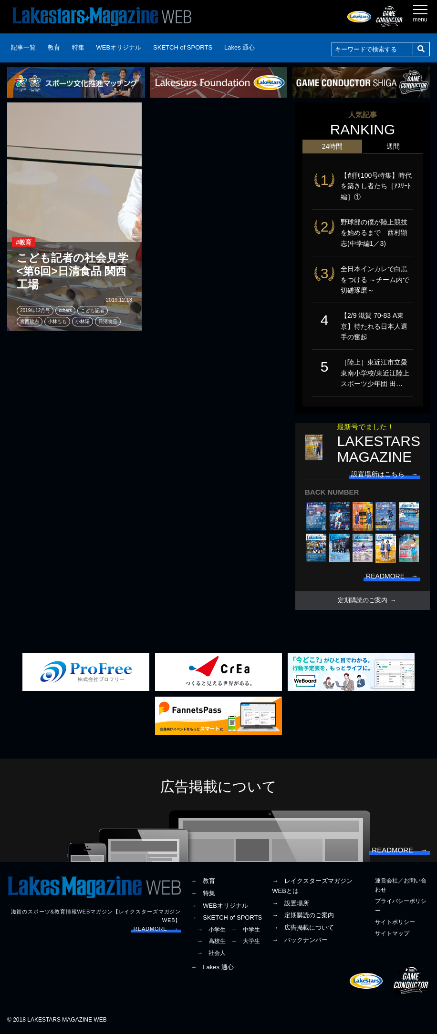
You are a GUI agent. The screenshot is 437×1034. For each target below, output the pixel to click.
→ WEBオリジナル (219, 905)
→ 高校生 (211, 941)
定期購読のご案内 (362, 600)
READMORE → (156, 929)
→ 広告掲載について (303, 927)
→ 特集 (202, 893)
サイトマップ (392, 933)
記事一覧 (23, 47)
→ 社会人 (211, 953)
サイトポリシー (395, 922)
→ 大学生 (245, 941)
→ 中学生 (245, 929)
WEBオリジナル (119, 47)
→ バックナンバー (300, 939)
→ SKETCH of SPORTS (226, 917)
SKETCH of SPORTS (182, 47)
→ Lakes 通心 (211, 967)
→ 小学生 (211, 929)
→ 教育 (202, 880)
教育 (54, 47)
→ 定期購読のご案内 (303, 915)
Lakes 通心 (239, 47)
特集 (78, 47)
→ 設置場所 (290, 903)
